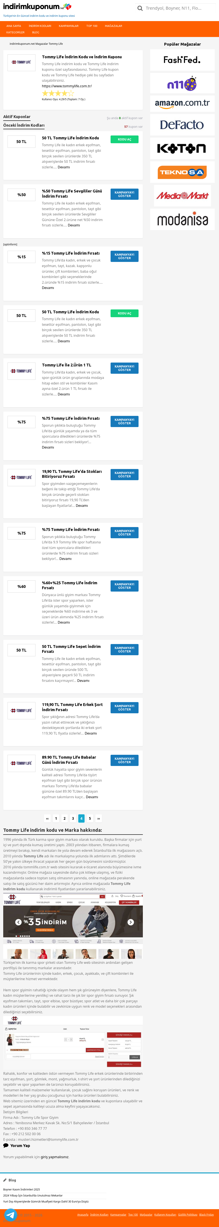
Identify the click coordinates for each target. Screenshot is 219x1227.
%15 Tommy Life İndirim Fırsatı (71, 253)
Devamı (64, 167)
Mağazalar (113, 25)
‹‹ (47, 818)
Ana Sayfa (13, 25)
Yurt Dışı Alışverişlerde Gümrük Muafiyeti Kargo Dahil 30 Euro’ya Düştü (46, 1201)
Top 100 (91, 25)
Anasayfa (82, 1214)
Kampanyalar (69, 25)
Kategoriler (15, 32)
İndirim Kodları (99, 1214)
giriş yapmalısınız (54, 1157)
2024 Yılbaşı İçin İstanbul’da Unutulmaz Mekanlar (33, 1195)
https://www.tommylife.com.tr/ (67, 86)
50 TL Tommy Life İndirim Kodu (70, 138)
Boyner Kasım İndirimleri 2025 (21, 1189)
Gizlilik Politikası (187, 1214)
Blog (35, 32)
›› (98, 818)
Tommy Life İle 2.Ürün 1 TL (66, 365)
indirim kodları (40, 25)
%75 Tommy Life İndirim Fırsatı (71, 418)
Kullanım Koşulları (165, 1214)
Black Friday (206, 1214)
